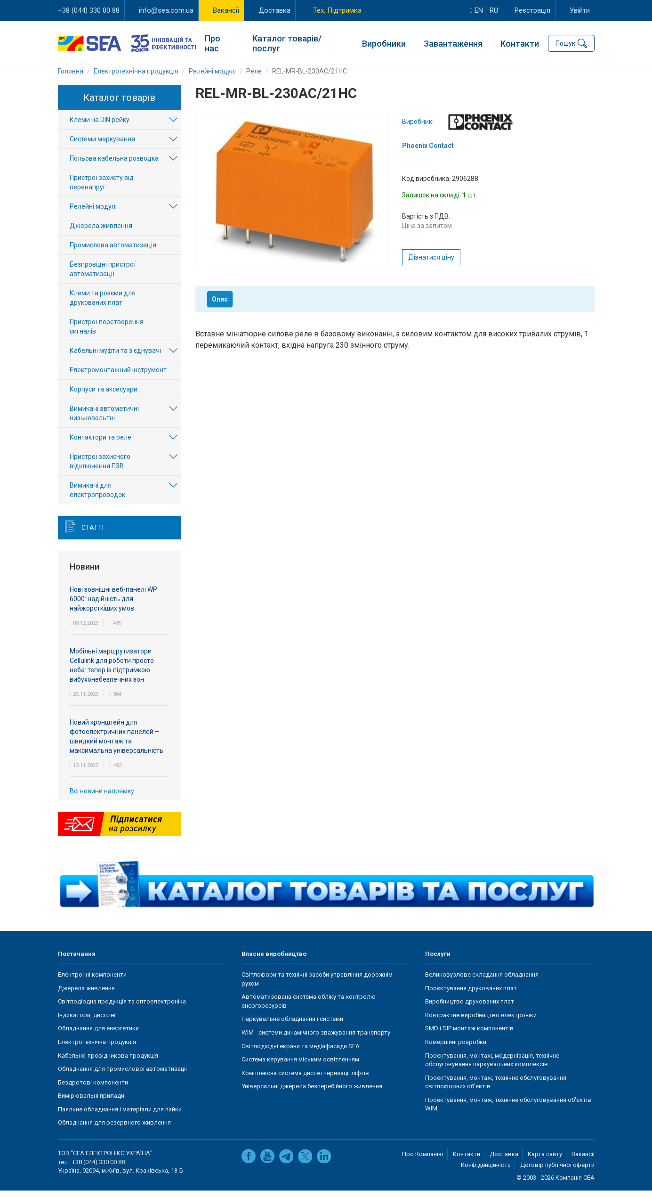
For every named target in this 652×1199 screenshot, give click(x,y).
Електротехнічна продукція (97, 1050)
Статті (92, 536)
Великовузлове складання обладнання (482, 983)
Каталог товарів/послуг (287, 42)
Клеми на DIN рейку (99, 128)
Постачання (77, 962)
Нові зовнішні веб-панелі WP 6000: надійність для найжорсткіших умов (113, 607)
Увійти (580, 10)
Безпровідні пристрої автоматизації (103, 277)
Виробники (384, 43)
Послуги (438, 962)
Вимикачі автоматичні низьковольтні (104, 422)
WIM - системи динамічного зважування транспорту (315, 1041)
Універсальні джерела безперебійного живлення (311, 1095)
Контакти (519, 43)
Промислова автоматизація (113, 254)
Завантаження (453, 43)
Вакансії (226, 10)
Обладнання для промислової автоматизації (122, 1077)
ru (494, 10)
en (476, 10)
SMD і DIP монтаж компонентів (469, 1037)
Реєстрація (532, 10)
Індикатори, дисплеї (86, 1024)
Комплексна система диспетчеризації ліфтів (305, 1081)
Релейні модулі (93, 215)
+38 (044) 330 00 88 (89, 10)
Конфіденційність (486, 1173)
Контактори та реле (100, 446)
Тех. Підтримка (337, 10)
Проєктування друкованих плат (471, 997)
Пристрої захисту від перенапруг (102, 191)
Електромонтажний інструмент (118, 379)
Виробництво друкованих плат (469, 1010)
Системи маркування (102, 148)
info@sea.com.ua (166, 10)
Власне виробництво (273, 962)
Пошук (565, 42)
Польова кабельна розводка (114, 167)
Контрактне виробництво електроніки (481, 1024)
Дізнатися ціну (431, 266)
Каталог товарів (119, 106)
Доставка (274, 10)
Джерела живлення (101, 234)
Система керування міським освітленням (300, 1068)
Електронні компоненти (92, 983)
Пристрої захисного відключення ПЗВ (100, 470)
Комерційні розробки (455, 1050)
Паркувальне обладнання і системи (292, 1027)
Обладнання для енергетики (98, 1037)
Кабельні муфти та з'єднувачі (115, 359)
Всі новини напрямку (102, 799)
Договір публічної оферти (557, 1173)
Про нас (212, 42)
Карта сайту (545, 1162)
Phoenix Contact (428, 154)
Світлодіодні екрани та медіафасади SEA (300, 1054)
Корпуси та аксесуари (103, 398)
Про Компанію (422, 1162)
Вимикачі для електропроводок (97, 498)
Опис (220, 308)
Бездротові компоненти (93, 1090)
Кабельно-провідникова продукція (108, 1064)
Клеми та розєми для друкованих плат (103, 306)
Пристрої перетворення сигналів (107, 335)
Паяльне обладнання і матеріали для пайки (120, 1118)
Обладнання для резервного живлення (114, 1131)
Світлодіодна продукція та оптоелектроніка (122, 1010)
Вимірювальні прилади (91, 1104)
